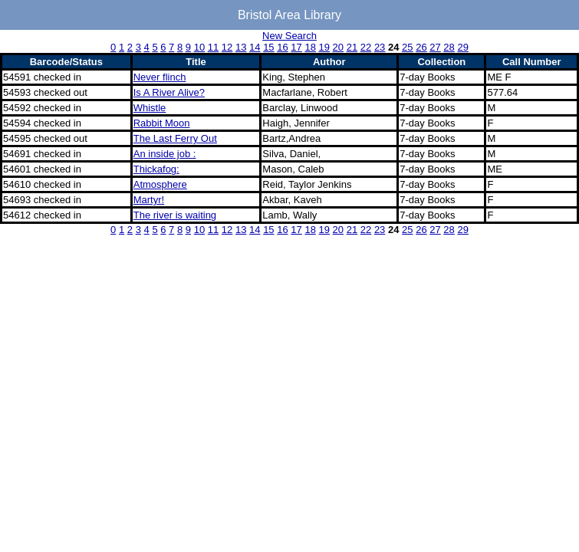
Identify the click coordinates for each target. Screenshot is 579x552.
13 (240, 47)
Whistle (149, 107)
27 (434, 47)
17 (296, 47)
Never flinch (159, 77)
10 (199, 47)
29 (462, 47)
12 (227, 47)
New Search (289, 35)
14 (254, 47)
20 (338, 47)
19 (324, 47)
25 (407, 47)
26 (421, 47)
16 (282, 47)
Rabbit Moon (161, 123)
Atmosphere (160, 184)
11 (213, 47)
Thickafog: (156, 169)
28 (448, 47)
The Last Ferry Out (175, 138)
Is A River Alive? (169, 92)
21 (352, 47)
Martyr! (148, 199)
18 (309, 47)
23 (379, 47)
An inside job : (164, 153)
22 (365, 47)
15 (268, 47)
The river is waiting (174, 215)
